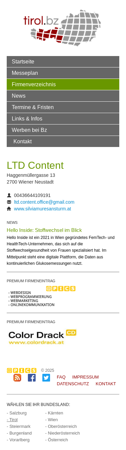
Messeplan (25, 73)
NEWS (12, 222)
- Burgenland (19, 433)
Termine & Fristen (33, 107)
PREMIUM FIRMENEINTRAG (31, 281)
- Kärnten (54, 412)
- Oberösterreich (61, 426)
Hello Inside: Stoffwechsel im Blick (44, 230)
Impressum (85, 377)
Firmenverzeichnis (34, 84)
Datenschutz (73, 383)
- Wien (51, 419)
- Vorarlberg (18, 439)
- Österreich (56, 439)
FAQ (61, 377)
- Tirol (12, 419)
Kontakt (22, 141)
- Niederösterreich (62, 433)
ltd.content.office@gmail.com (44, 202)
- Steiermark (19, 426)
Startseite (23, 61)
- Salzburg (17, 412)
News (19, 96)
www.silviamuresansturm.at (42, 208)
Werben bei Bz (29, 130)
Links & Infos (27, 118)
